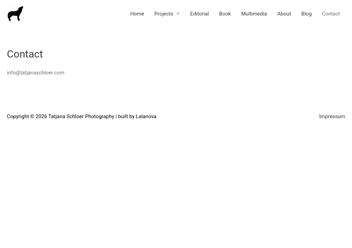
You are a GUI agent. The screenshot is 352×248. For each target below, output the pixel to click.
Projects (163, 14)
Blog (306, 14)
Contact (331, 14)
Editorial (199, 14)
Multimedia (254, 14)
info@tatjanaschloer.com (35, 73)
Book (225, 14)
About (284, 14)
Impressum (332, 116)
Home (137, 14)
